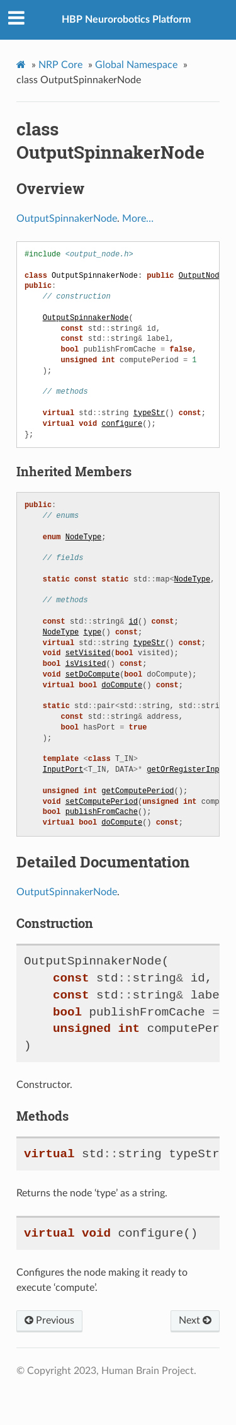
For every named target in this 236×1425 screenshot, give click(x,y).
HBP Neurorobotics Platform (126, 19)
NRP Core (60, 65)
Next (195, 1320)
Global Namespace (136, 65)
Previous (49, 1320)
